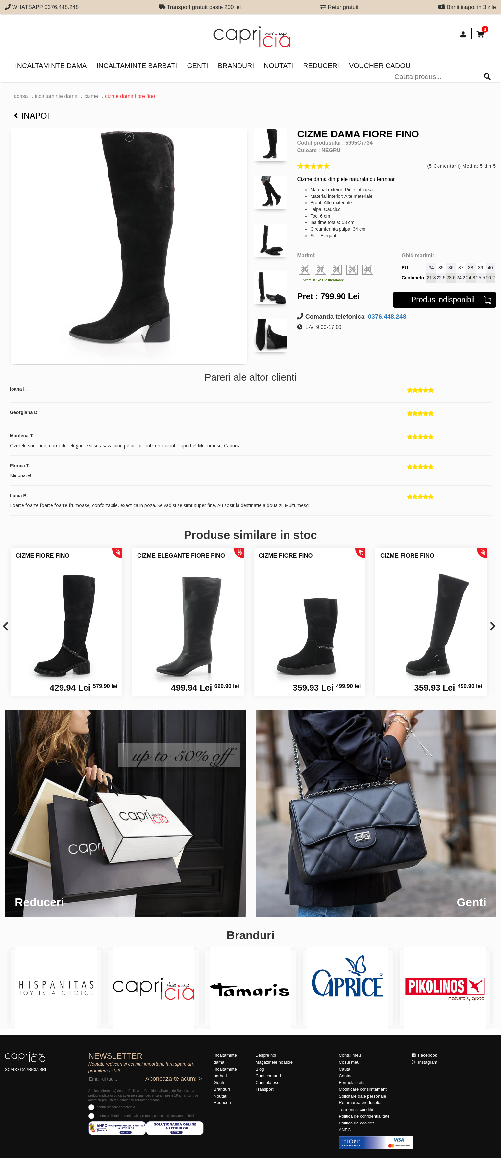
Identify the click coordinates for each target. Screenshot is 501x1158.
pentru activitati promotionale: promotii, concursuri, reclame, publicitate (148, 1116)
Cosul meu (349, 1062)
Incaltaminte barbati (136, 65)
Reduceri (321, 65)
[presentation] (5, 627)
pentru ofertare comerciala (116, 1107)
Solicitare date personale (362, 1096)
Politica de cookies (356, 1123)
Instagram (424, 1062)
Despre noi (265, 1055)
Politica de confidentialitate (364, 1116)
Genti (197, 65)
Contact (346, 1075)
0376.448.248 (386, 316)
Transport (264, 1089)
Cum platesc (267, 1082)
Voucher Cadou (380, 65)
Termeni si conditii (356, 1109)
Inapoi (31, 115)
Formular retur (352, 1082)
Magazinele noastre (273, 1062)
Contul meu (350, 1055)
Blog (259, 1069)
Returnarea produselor (360, 1102)
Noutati (278, 65)
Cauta (344, 1069)
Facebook (424, 1055)
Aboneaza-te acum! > (173, 1079)
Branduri (236, 65)
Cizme (91, 96)
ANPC (345, 1129)
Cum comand (268, 1075)
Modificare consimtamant (363, 1089)
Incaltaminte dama (51, 65)
